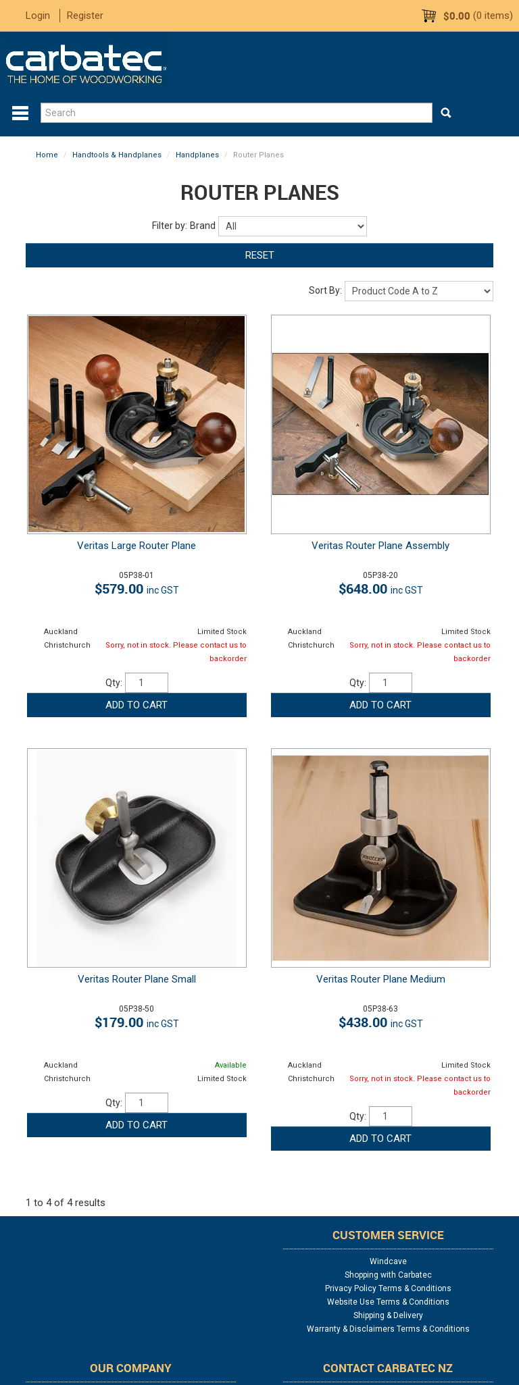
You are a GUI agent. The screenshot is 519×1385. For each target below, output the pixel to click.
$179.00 (137, 1022)
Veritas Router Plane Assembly (380, 546)
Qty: (113, 682)
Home (47, 155)
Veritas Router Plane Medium (380, 979)
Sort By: (325, 290)
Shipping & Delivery (388, 1315)
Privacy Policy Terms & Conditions (388, 1288)
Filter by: (169, 225)
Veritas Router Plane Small (137, 979)
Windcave (388, 1261)
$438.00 (381, 1022)
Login (38, 15)
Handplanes (197, 155)
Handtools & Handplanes (117, 155)
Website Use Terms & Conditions (388, 1302)
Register (85, 15)
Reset (259, 255)
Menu (20, 113)
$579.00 (137, 588)
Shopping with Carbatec (388, 1275)
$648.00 (381, 588)
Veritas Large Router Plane (136, 546)
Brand (203, 225)
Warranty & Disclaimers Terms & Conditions (388, 1329)
